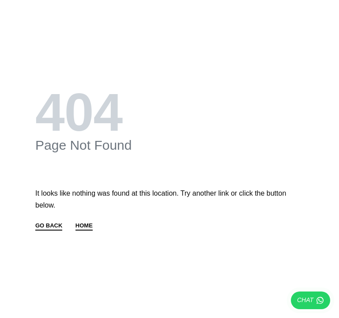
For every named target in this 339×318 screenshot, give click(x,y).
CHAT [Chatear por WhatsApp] (310, 300)
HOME (84, 226)
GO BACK (48, 226)
